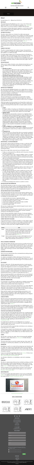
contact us (25, 41)
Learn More (24, 462)
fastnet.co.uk (19, 234)
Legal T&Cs (17, 457)
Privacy (17, 459)
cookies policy (26, 238)
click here (24, 353)
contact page (28, 25)
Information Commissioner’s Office (7, 370)
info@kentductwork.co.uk (17, 428)
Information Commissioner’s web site (16, 376)
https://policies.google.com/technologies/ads (10, 355)
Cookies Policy (17, 458)
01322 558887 (17, 426)
